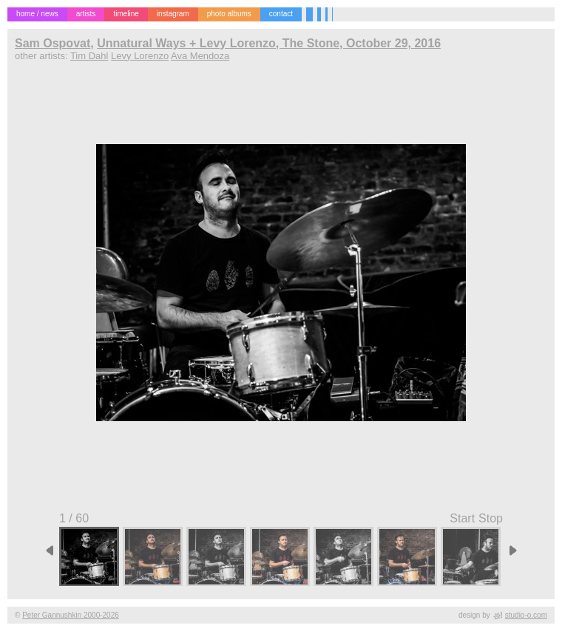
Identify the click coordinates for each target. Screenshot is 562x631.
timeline (125, 14)
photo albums (229, 14)
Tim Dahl (89, 55)
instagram (173, 14)
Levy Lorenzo (140, 55)
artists (86, 14)
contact (281, 14)
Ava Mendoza (200, 55)
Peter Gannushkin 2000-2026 (70, 615)
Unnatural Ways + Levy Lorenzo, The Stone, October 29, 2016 (269, 43)
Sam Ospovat (52, 43)
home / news (37, 14)
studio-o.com (526, 615)
